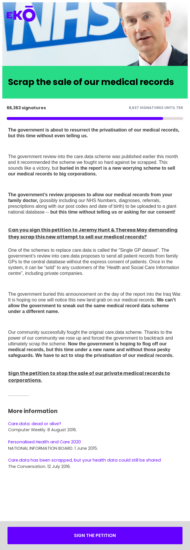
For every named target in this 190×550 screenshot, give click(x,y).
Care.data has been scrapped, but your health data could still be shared (84, 460)
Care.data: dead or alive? (34, 424)
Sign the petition (95, 535)
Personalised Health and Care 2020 (44, 442)
